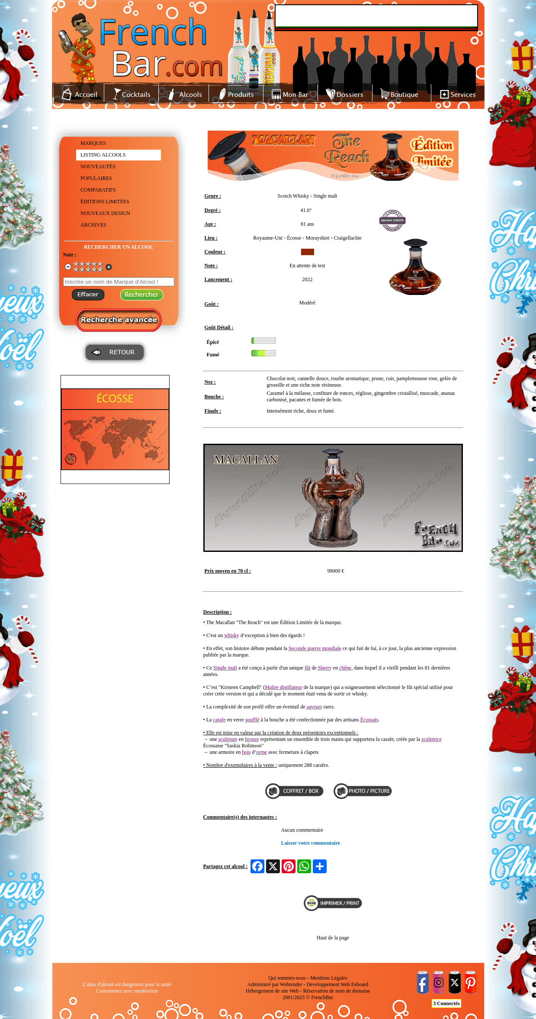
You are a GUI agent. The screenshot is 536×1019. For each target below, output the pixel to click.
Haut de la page (333, 938)
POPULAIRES (96, 178)
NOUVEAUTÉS (98, 166)
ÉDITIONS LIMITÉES (104, 202)
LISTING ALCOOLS (102, 155)
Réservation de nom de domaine (336, 991)
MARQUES (93, 143)
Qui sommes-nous (287, 978)
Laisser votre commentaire (310, 843)
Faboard (359, 984)
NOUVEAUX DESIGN (105, 213)
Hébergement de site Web (272, 991)
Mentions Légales (328, 978)
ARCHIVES (93, 225)
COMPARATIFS (98, 190)
